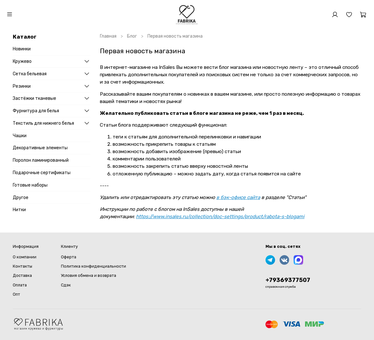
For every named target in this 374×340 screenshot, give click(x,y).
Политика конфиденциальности (93, 266)
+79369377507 (288, 280)
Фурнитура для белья (36, 111)
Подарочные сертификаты (42, 172)
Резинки (22, 86)
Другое (20, 197)
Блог (132, 36)
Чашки (19, 135)
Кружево (22, 61)
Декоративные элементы (40, 148)
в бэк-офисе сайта (238, 197)
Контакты (22, 266)
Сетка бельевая (30, 74)
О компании (24, 257)
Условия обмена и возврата (88, 275)
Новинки (22, 49)
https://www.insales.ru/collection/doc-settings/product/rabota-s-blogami (220, 216)
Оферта (68, 257)
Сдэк (66, 285)
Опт (16, 294)
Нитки (19, 209)
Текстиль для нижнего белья (43, 123)
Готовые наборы (30, 185)
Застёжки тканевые (34, 98)
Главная (108, 36)
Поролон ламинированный (41, 160)
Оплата (20, 285)
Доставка (22, 275)
